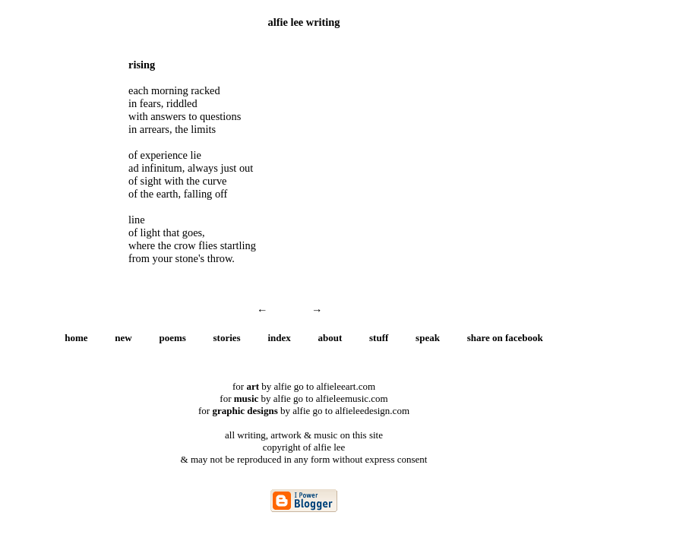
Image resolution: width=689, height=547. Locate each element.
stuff (378, 337)
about (330, 337)
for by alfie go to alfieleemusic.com (303, 398)
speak (428, 337)
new (123, 337)
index (278, 337)
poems (172, 337)
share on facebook (505, 337)
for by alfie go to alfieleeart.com (303, 386)
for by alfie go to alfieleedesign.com (303, 410)
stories (227, 337)
